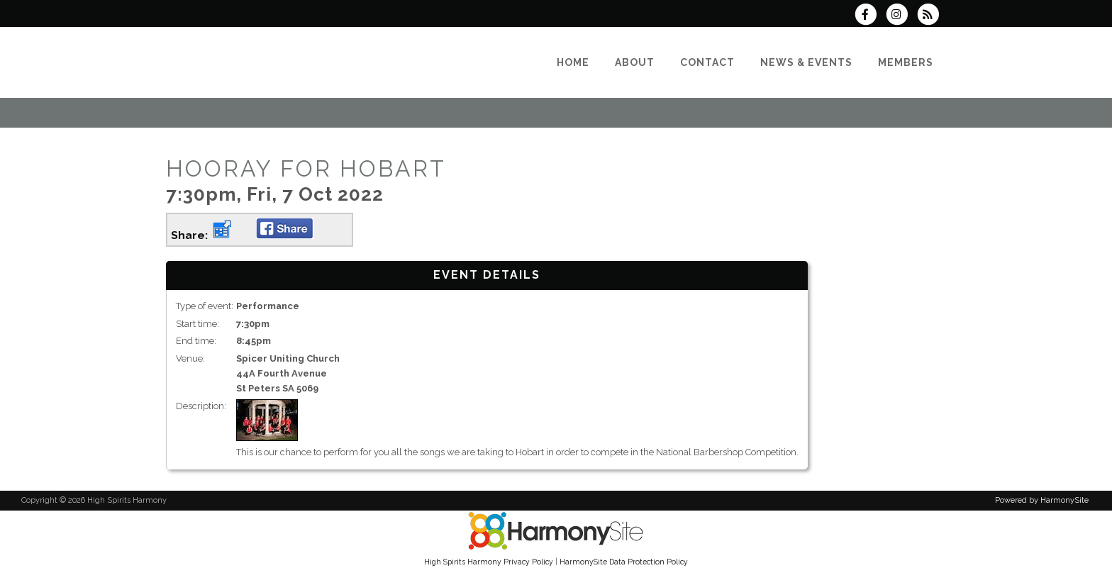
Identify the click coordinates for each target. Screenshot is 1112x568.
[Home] (573, 62)
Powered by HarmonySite (1042, 500)
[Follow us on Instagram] (901, 16)
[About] (634, 62)
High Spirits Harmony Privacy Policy (488, 561)
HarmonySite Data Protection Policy (624, 561)
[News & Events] (806, 62)
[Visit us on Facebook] (869, 16)
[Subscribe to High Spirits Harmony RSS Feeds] (931, 16)
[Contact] (707, 62)
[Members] (905, 62)
